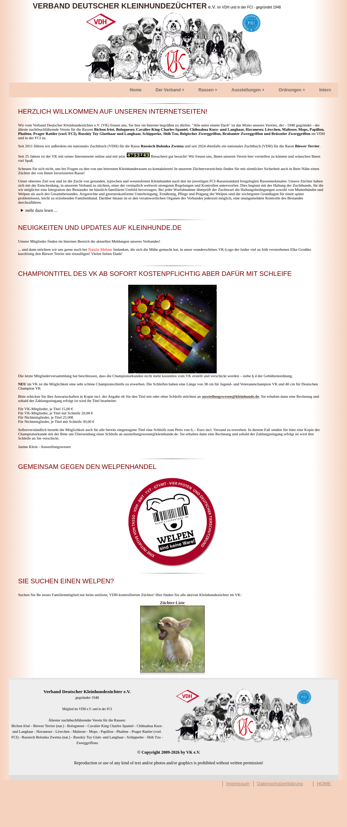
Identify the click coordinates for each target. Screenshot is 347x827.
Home (135, 89)
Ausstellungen (246, 89)
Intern (325, 89)
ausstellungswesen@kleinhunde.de (230, 396)
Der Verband (168, 89)
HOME (324, 783)
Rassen (206, 89)
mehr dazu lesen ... (41, 210)
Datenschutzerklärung (280, 783)
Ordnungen (290, 89)
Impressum (238, 783)
